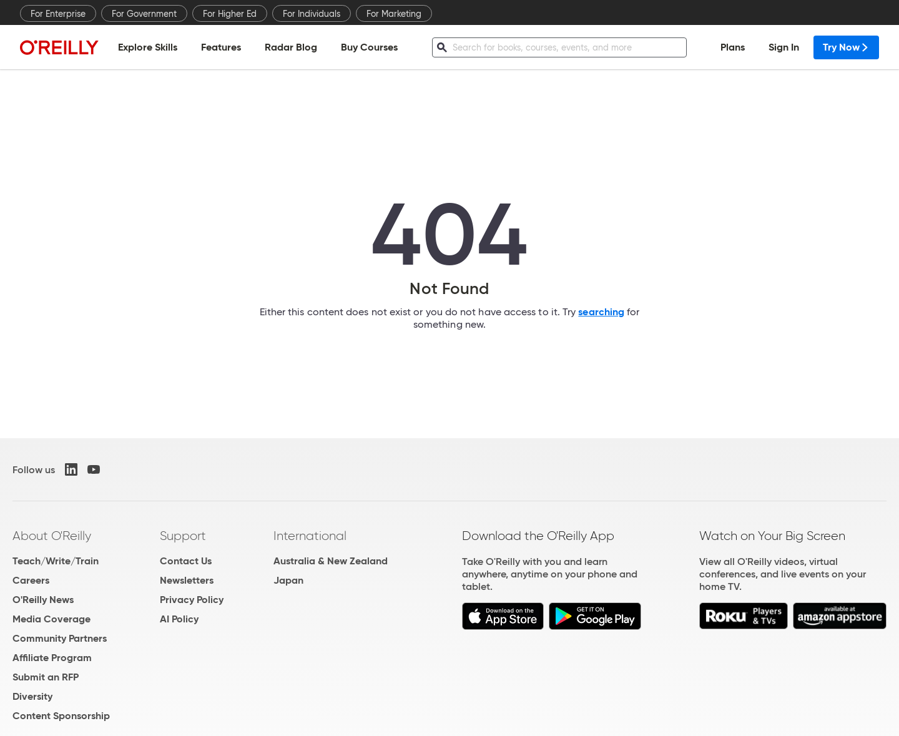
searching (601, 311)
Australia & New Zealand (330, 560)
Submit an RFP (45, 677)
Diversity (32, 696)
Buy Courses (369, 47)
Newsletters (187, 580)
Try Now (846, 47)
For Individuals (311, 13)
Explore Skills (147, 47)
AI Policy (179, 619)
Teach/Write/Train (55, 560)
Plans (732, 47)
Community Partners (59, 638)
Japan (288, 580)
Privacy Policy (192, 599)
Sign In (784, 47)
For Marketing (393, 13)
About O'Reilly (51, 535)
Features (221, 47)
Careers (30, 580)
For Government (144, 13)
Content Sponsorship (61, 715)
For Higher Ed (230, 13)
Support (183, 535)
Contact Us (186, 560)
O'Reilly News (43, 599)
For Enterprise (58, 13)
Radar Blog (291, 47)
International (309, 535)
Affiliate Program (52, 657)
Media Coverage (51, 619)
